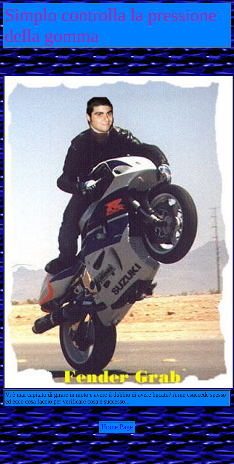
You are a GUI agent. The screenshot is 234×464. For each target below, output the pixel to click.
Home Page (116, 427)
